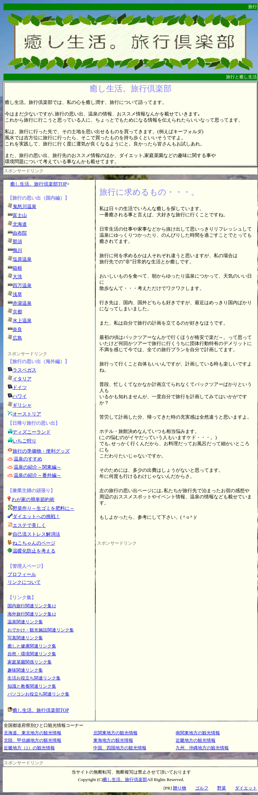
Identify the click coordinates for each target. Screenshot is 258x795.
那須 (17, 241)
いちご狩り (24, 440)
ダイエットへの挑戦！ (33, 516)
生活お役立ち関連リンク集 (34, 678)
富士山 (20, 215)
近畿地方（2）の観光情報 (29, 747)
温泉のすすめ (28, 459)
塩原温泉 (22, 259)
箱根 (17, 268)
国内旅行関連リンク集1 (30, 605)
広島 (17, 338)
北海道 (20, 224)
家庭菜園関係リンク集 (29, 662)
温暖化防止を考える (34, 551)
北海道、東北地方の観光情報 (32, 732)
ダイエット (246, 788)
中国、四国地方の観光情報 (119, 747)
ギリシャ (22, 405)
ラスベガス (24, 370)
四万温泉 (22, 285)
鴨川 (17, 250)
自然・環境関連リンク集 (31, 653)
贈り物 (179, 788)
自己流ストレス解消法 (36, 534)
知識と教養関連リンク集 (31, 686)
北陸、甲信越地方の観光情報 (32, 740)
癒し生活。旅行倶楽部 (125, 779)
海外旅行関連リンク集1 (30, 614)
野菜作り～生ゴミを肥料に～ (44, 508)
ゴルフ (201, 788)
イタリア (22, 378)
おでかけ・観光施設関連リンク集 (40, 630)
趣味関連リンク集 (25, 670)
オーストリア (27, 414)
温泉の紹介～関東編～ (37, 467)
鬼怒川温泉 (24, 206)
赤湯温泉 (22, 303)
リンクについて (24, 582)
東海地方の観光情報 (113, 740)
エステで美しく (29, 525)
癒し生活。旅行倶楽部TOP (38, 184)
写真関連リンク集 (25, 637)
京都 (17, 311)
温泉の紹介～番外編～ (37, 475)
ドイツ (20, 387)
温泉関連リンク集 (25, 621)
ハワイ (20, 396)
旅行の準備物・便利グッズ (41, 451)
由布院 (20, 233)
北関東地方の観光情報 (115, 732)
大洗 (17, 276)
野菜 (221, 788)
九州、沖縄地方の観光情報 (202, 747)
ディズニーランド (32, 432)
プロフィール (21, 574)
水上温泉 (22, 320)
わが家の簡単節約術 (33, 499)
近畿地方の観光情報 (195, 740)
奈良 (17, 329)
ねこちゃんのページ (34, 543)
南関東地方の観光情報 (198, 732)
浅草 (17, 294)
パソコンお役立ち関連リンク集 (38, 694)
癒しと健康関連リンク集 (31, 646)
